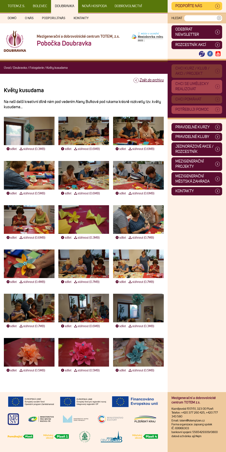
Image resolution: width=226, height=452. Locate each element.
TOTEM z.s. (16, 6)
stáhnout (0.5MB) (32, 193)
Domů (12, 18)
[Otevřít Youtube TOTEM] (218, 54)
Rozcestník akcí (190, 45)
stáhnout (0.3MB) (32, 149)
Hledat (176, 18)
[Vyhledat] (219, 18)
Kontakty (81, 18)
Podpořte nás (188, 6)
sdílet (11, 149)
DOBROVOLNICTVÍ (128, 6)
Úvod (7, 67)
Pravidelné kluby (192, 137)
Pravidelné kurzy (192, 127)
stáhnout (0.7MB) (141, 237)
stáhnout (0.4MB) (32, 281)
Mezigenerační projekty (189, 164)
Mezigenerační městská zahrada (192, 178)
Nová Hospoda (94, 6)
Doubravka (64, 6)
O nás (29, 18)
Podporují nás (53, 18)
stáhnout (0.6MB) (86, 149)
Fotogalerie (37, 67)
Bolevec (40, 6)
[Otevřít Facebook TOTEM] (210, 54)
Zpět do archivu (152, 80)
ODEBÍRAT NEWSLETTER (187, 32)
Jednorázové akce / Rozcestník (194, 149)
